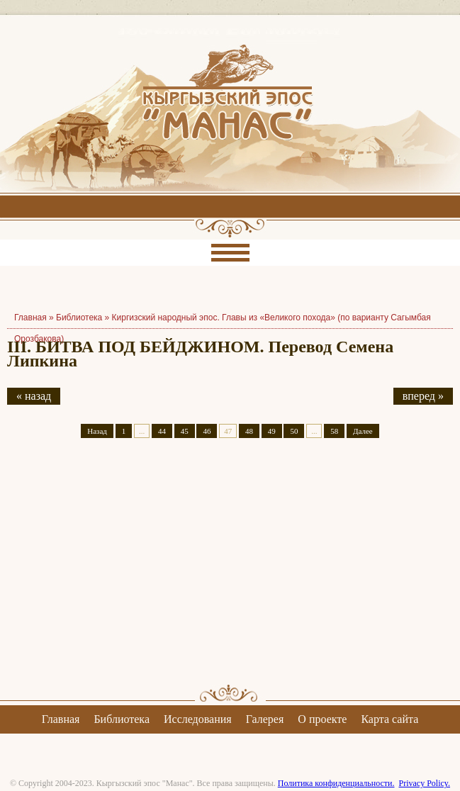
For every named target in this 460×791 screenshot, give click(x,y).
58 (334, 431)
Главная (61, 719)
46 (207, 431)
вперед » (423, 396)
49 (272, 431)
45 (185, 431)
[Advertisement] (230, 573)
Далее (363, 431)
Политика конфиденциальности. (336, 783)
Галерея (265, 719)
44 (162, 431)
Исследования (198, 719)
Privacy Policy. (424, 783)
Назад (97, 431)
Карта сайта (389, 719)
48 (249, 431)
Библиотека (79, 317)
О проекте (322, 719)
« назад (33, 396)
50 (294, 431)
